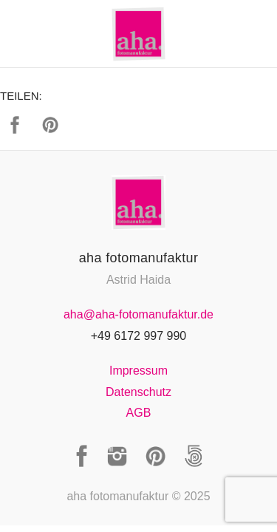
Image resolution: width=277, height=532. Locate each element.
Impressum (138, 370)
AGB (138, 412)
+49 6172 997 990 (138, 336)
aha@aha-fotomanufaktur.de (138, 314)
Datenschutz (138, 392)
